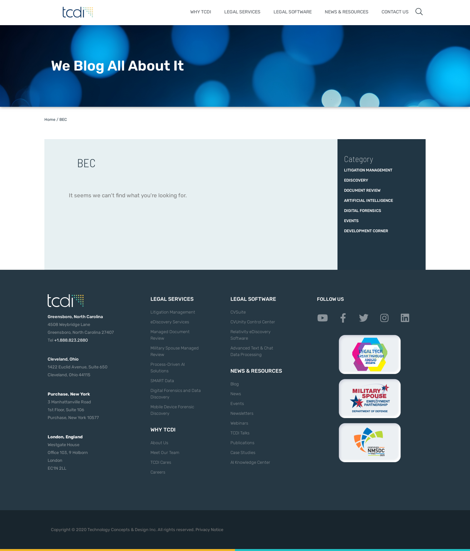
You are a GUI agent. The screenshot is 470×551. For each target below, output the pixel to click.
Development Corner (366, 231)
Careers (157, 472)
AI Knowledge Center (250, 462)
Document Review (362, 190)
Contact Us (395, 12)
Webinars (239, 423)
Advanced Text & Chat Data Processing (251, 351)
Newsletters (241, 413)
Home (49, 119)
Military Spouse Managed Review (174, 351)
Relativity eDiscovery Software (250, 335)
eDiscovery (356, 180)
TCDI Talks (239, 432)
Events (351, 221)
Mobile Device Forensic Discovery (172, 410)
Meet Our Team (164, 452)
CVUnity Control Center (252, 321)
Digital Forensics (362, 210)
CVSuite (238, 312)
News (235, 393)
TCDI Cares (160, 462)
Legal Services (242, 12)
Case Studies (242, 452)
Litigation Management (368, 170)
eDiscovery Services (169, 321)
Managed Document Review (170, 335)
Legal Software (293, 12)
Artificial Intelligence (368, 200)
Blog (234, 383)
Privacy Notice (209, 529)
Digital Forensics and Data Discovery (175, 393)
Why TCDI (200, 12)
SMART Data (162, 380)
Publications (242, 442)
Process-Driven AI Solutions (167, 367)
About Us (159, 442)
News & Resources (346, 12)
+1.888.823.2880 (71, 340)
